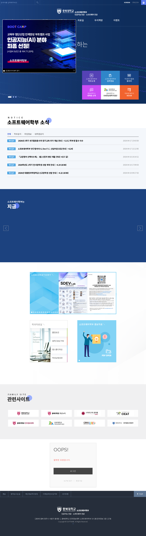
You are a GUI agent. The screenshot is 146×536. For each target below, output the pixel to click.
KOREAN (127, 2)
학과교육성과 (57, 358)
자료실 (81, 20)
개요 (4, 494)
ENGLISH (135, 2)
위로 (140, 494)
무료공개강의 (129, 94)
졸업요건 (55, 332)
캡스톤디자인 (57, 349)
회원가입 (79, 481)
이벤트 (116, 20)
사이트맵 (65, 494)
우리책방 (98, 20)
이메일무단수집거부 (50, 494)
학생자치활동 (129, 80)
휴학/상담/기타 (58, 341)
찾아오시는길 (15, 494)
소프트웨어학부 (91, 80)
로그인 (73, 471)
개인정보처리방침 (31, 494)
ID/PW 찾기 (68, 481)
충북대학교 (91, 94)
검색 (37, 2)
